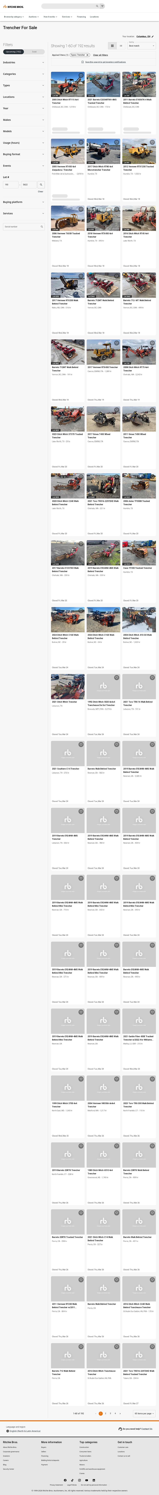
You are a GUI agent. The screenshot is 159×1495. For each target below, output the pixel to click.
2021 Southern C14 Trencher (65, 769)
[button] (24, 62)
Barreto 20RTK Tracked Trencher (67, 1237)
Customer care (123, 1447)
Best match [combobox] (134, 46)
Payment (44, 1465)
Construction (84, 1447)
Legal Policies (72, 1485)
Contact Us (146, 1429)
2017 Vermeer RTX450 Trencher (103, 367)
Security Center (8, 1469)
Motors (82, 1465)
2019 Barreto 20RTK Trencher (66, 1170)
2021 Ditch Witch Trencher (64, 702)
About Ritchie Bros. (10, 1447)
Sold (34, 51)
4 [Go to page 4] (115, 1414)
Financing (81, 16)
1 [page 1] (101, 1414)
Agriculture (84, 1460)
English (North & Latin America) (25, 1431)
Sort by (131, 42)
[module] (112, 45)
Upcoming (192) (13, 51)
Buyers (43, 1447)
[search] (41, 184)
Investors (6, 1456)
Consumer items (85, 1452)
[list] (121, 45)
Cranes (82, 1473)
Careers (6, 1460)
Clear (40, 191)
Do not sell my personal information (94, 1485)
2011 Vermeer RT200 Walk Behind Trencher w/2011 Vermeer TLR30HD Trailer (64, 1307)
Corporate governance (11, 1452)
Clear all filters (100, 55)
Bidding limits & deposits (50, 1460)
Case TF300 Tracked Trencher (137, 568)
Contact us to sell (124, 1456)
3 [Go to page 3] (110, 1414)
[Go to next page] (120, 1414)
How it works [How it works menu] (51, 16)
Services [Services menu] (67, 16)
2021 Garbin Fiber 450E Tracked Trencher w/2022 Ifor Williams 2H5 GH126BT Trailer (138, 1039)
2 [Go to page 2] (106, 1414)
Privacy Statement (56, 1485)
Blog (4, 1465)
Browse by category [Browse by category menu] (14, 16)
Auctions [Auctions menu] (34, 16)
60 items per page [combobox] (143, 1413)
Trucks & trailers (85, 1456)
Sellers (43, 1452)
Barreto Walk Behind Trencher (102, 769)
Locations (94, 16)
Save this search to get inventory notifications (103, 62)
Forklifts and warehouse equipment (92, 1469)
